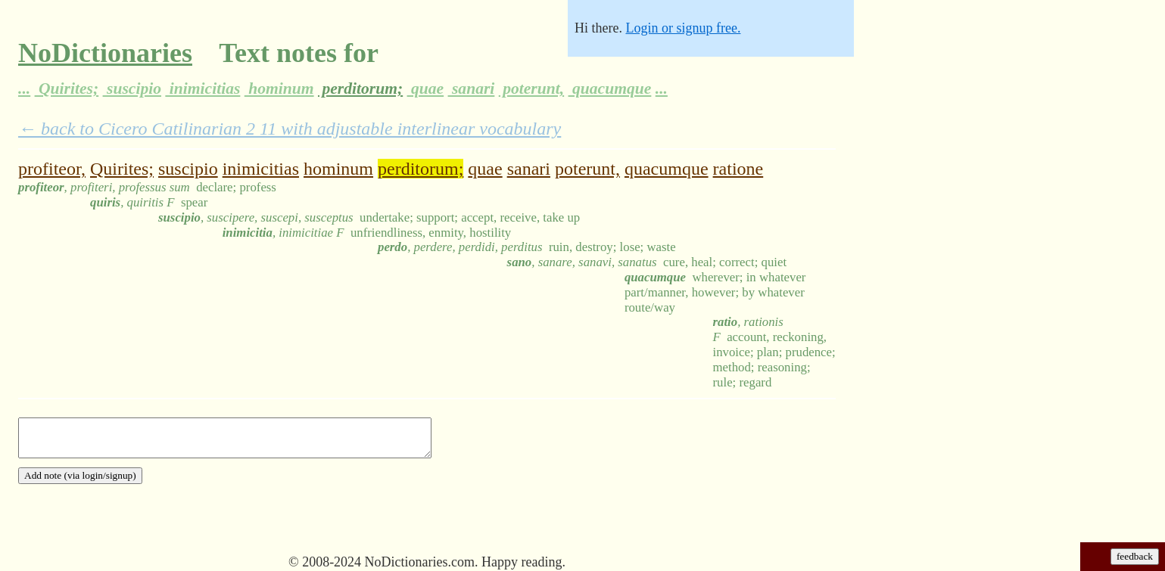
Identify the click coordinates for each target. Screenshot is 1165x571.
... (24, 88)
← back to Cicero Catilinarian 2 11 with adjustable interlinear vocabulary (289, 128)
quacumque (610, 88)
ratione (738, 168)
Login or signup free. (682, 28)
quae (425, 88)
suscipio (132, 88)
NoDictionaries (105, 53)
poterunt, (531, 88)
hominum (279, 88)
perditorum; (360, 88)
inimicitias (202, 88)
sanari (471, 88)
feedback (1135, 556)
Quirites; (67, 88)
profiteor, (52, 168)
